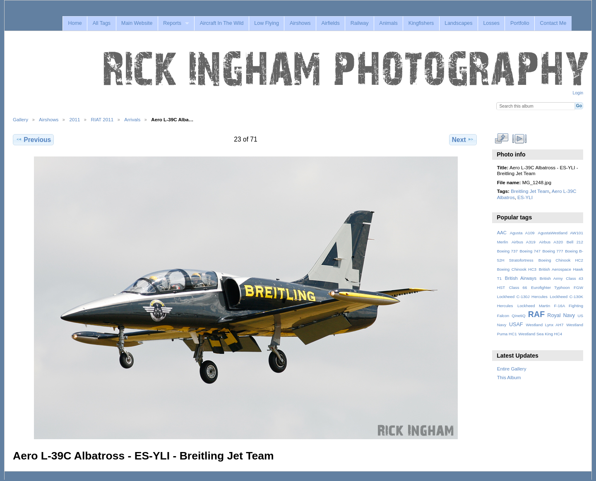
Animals (388, 23)
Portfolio (519, 23)
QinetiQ (518, 315)
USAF (516, 324)
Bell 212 (575, 242)
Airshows (300, 23)
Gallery (20, 119)
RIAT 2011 (102, 119)
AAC (502, 232)
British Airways (521, 278)
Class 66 (518, 287)
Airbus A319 (524, 242)
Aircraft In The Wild (222, 23)
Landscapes (458, 23)
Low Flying (266, 23)
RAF (536, 314)
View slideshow (519, 138)
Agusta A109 (522, 233)
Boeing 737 (507, 251)
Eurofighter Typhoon (550, 287)
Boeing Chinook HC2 (560, 260)
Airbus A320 (551, 242)
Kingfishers (421, 23)
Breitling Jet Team (530, 191)
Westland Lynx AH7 (544, 324)
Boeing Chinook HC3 (516, 269)
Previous (33, 139)
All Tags (102, 23)
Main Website (136, 23)
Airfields (330, 23)
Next (463, 139)
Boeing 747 (530, 251)
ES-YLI (525, 197)
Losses (491, 23)
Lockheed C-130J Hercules (522, 296)
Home (75, 23)
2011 (74, 119)
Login (578, 93)
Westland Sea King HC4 (540, 334)
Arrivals (132, 119)
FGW (578, 287)
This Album (509, 377)
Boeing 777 (552, 251)
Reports (172, 23)
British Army (551, 278)
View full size (501, 138)
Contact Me (553, 23)
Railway (360, 23)
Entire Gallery (511, 368)
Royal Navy (561, 315)
